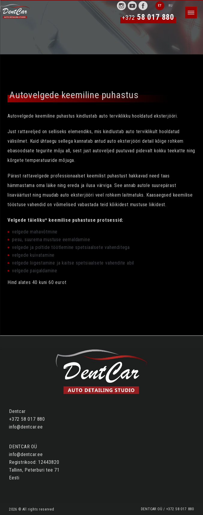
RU (171, 5)
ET (160, 5)
